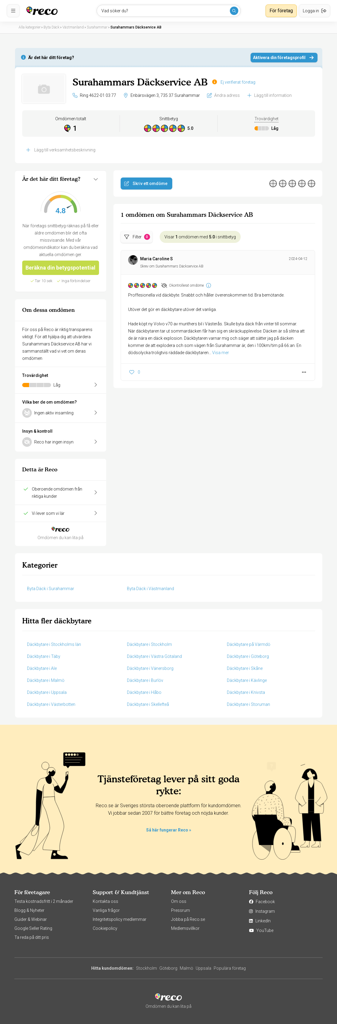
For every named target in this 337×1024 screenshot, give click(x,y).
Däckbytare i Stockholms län (54, 644)
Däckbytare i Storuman (248, 704)
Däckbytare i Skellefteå (148, 704)
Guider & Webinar (30, 919)
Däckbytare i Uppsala (47, 692)
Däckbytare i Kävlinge (247, 680)
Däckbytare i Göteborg (248, 656)
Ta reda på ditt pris (31, 937)
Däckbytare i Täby (43, 656)
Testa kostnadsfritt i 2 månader (43, 901)
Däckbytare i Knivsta (246, 692)
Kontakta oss (105, 901)
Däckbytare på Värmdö (248, 644)
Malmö (186, 968)
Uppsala (203, 968)
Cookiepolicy (105, 928)
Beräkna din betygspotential (60, 267)
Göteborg (168, 968)
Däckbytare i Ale (42, 668)
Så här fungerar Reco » (168, 830)
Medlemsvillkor (185, 928)
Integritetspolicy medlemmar (119, 919)
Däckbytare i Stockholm (149, 644)
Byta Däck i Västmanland (150, 588)
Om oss (178, 901)
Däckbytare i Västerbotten (51, 704)
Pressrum (180, 910)
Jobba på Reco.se (188, 919)
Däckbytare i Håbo (144, 692)
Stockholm (146, 968)
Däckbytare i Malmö (46, 680)
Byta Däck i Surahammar (50, 588)
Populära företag (230, 968)
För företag (281, 10)
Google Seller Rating (33, 928)
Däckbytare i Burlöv (145, 680)
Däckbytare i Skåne (245, 668)
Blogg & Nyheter (29, 910)
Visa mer (220, 352)
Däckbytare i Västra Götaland (154, 656)
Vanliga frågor (106, 910)
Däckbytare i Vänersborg (150, 668)
